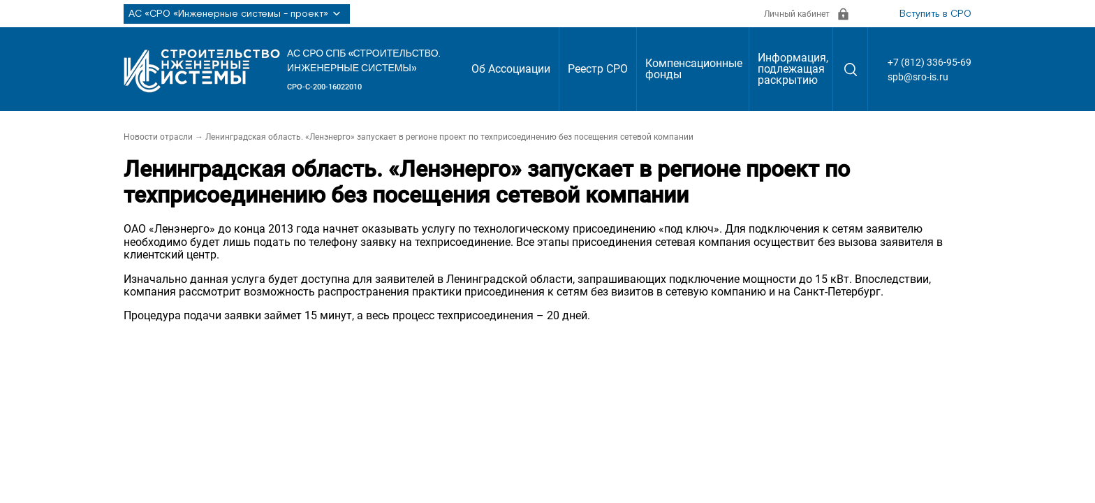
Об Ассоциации (510, 68)
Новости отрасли (158, 137)
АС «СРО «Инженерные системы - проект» (236, 14)
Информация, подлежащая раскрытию (793, 69)
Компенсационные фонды (693, 69)
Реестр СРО (598, 68)
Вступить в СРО (935, 14)
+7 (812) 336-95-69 (929, 62)
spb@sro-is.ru (918, 76)
